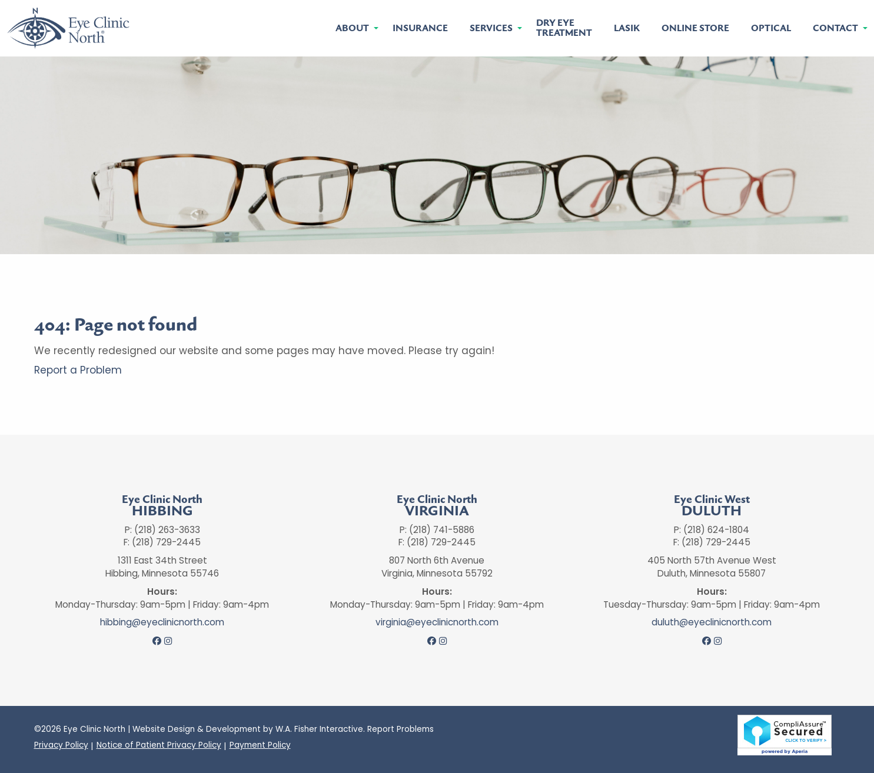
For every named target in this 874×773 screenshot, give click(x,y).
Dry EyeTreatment (564, 28)
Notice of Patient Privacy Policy (159, 745)
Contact (835, 28)
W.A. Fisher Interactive (319, 729)
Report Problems (400, 729)
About (352, 28)
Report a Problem (78, 370)
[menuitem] (353, 28)
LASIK (627, 28)
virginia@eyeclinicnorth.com (437, 622)
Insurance (420, 28)
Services (491, 28)
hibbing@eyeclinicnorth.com (162, 622)
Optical (771, 28)
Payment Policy (260, 745)
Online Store (695, 28)
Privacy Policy (61, 745)
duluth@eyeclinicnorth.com (712, 622)
